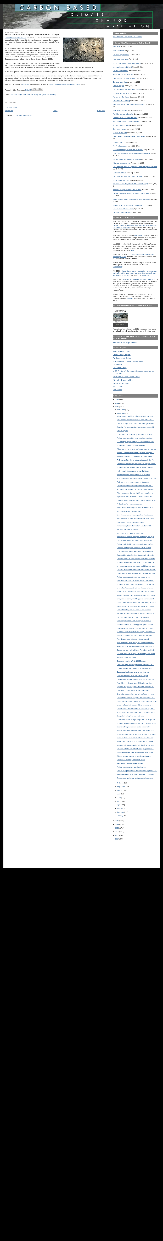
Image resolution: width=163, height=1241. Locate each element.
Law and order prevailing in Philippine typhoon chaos (136, 654)
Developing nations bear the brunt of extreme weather (136, 734)
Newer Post (9, 111)
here (132, 250)
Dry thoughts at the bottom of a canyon (127, 63)
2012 (117, 821)
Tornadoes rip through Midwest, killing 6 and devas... (136, 632)
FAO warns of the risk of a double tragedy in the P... (135, 460)
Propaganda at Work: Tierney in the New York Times (131, 199)
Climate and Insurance (121, 383)
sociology (52, 94)
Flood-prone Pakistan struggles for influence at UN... (136, 698)
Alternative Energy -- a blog (122, 380)
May (119, 801)
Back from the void (119, 129)
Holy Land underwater (121, 59)
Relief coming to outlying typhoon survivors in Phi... (135, 665)
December (121, 410)
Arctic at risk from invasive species (129, 504)
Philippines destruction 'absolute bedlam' (131, 767)
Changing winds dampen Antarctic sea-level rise (134, 668)
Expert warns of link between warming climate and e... (136, 646)
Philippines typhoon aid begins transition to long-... (135, 486)
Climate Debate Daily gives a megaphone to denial (131, 193)
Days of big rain (122, 431)
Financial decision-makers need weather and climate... (136, 570)
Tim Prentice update (120, 146)
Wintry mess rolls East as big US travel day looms (135, 493)
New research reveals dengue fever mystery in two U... (136, 712)
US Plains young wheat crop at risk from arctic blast (135, 442)
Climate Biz (146, 275)
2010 (117, 828)
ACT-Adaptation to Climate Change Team (128, 361)
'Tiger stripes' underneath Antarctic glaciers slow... (135, 778)
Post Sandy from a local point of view (126, 121)
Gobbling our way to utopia (122, 93)
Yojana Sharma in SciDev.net (15, 38)
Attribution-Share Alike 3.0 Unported (70, 84)
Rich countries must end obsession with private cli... (135, 581)
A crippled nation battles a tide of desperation (133, 617)
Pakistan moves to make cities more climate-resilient (136, 559)
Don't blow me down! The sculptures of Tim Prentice (131, 153)
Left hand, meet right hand (122, 67)
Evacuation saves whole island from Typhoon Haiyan (136, 694)
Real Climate (117, 390)
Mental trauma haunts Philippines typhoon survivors (135, 489)
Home (55, 111)
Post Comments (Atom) (23, 115)
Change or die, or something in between (127, 205)
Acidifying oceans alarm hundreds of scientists (133, 475)
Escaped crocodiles (120, 82)
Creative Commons (54, 84)
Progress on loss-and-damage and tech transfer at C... (136, 500)
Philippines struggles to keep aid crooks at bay (133, 577)
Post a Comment (11, 107)
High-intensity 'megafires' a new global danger (133, 471)
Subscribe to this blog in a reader (125, 343)
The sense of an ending (121, 101)
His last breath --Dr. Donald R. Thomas (127, 159)
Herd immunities (119, 51)
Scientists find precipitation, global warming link (134, 727)
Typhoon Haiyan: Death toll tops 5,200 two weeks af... (136, 562)
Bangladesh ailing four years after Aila (130, 716)
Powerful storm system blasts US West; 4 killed (134, 548)
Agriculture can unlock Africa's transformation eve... (135, 496)
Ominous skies (118, 142)
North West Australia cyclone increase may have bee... (136, 464)
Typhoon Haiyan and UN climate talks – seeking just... (136, 723)
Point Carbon (117, 386)
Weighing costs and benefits (123, 114)
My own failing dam (120, 133)
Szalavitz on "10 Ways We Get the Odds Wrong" (130, 184)
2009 (117, 832)
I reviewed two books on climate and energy (137, 279)
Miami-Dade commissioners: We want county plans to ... (137, 603)
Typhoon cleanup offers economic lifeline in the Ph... (135, 467)
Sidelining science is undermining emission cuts (134, 621)
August (120, 790)
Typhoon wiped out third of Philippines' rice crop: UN (136, 584)
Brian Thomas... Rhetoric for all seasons (127, 37)
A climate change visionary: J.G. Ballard (127, 190)
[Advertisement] (124, 852)
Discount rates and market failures (125, 118)
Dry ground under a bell (121, 125)
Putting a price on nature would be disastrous (133, 482)
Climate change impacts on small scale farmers (134, 756)
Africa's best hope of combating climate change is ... (135, 453)
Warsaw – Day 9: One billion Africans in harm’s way (135, 606)
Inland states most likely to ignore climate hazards (135, 416)
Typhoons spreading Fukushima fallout (131, 445)
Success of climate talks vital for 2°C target (132, 676)
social (46, 94)
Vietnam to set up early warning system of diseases (135, 518)
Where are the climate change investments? (128, 104)
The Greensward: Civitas (122, 358)
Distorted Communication (122, 213)
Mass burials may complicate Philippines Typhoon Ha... (137, 595)
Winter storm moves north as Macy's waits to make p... (136, 449)
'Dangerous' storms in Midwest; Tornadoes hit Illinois (136, 650)
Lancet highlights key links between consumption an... (136, 679)
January (120, 816)
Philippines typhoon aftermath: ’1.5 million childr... (135, 526)
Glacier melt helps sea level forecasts (130, 522)
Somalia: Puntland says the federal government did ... (136, 427)
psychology (40, 94)
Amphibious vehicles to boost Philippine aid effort (134, 683)
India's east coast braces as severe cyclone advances (136, 478)
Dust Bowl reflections (120, 110)
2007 (117, 839)
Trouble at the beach (120, 71)
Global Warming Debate (121, 351)
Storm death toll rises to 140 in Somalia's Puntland (135, 738)
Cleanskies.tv (117, 267)
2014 (117, 403)
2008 (117, 835)
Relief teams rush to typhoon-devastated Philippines (135, 774)
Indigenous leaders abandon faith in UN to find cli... (135, 745)
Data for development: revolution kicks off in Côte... (135, 420)
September (121, 787)
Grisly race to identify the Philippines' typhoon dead (135, 599)
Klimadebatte (117, 365)
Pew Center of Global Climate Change (126, 377)
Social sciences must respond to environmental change (137, 701)
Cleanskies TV (139, 235)
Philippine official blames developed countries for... (135, 544)
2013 (117, 407)
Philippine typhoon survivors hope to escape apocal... (136, 730)
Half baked (117, 46)
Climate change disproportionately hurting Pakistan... (136, 423)
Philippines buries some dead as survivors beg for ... (136, 709)
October (120, 783)
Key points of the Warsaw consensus (130, 533)
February (120, 812)
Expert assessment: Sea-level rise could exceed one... (136, 573)
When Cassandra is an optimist (124, 78)
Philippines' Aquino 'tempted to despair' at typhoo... (135, 635)
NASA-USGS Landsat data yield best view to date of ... (136, 592)
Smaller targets (118, 86)
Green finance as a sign (121, 180)
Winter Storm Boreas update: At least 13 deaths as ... (136, 507)
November (121, 413)
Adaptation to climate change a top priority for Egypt (135, 537)
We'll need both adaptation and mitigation (128, 176)
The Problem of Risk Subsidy (123, 209)
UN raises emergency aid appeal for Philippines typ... (136, 566)
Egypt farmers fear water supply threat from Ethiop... (136, 752)
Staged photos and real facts (123, 74)
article (129, 298)
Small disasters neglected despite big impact (133, 690)
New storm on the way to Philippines (130, 763)
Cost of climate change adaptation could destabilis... (135, 551)
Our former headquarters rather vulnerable (128, 150)
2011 (117, 824)
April (119, 805)
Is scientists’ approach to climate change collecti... (135, 588)
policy (33, 94)
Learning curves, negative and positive (126, 89)
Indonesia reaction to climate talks (129, 511)
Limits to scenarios (119, 173)
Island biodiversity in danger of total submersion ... (135, 705)
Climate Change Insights (122, 355)
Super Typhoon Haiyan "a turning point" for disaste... (136, 741)
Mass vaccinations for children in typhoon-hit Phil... (135, 456)
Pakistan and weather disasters (128, 529)
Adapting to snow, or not (121, 163)
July (119, 794)
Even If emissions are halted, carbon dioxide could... (135, 515)
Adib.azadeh (26, 84)
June (119, 798)
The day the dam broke (121, 97)
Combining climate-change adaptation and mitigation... (136, 720)
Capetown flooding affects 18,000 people (131, 661)
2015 (117, 399)
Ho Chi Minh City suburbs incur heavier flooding (134, 610)
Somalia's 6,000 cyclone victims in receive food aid (135, 628)
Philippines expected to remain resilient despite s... (135, 438)
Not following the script (121, 55)
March (119, 808)
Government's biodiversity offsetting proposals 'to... (135, 749)
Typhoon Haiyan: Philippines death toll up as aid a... (135, 687)
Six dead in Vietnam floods (126, 657)
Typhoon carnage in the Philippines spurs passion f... (136, 624)
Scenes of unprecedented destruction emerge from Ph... (137, 771)
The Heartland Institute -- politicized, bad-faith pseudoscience (135, 167)
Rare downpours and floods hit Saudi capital (133, 639)
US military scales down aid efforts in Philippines (134, 540)
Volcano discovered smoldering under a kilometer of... (136, 614)
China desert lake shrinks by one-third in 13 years (135, 434)
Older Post (101, 111)
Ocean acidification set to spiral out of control (133, 672)
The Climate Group (120, 368)
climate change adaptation (20, 94)
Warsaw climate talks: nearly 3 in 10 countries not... (135, 643)
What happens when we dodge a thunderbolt (129, 136)
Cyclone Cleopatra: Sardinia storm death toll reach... (136, 555)
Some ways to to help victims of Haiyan (131, 760)
